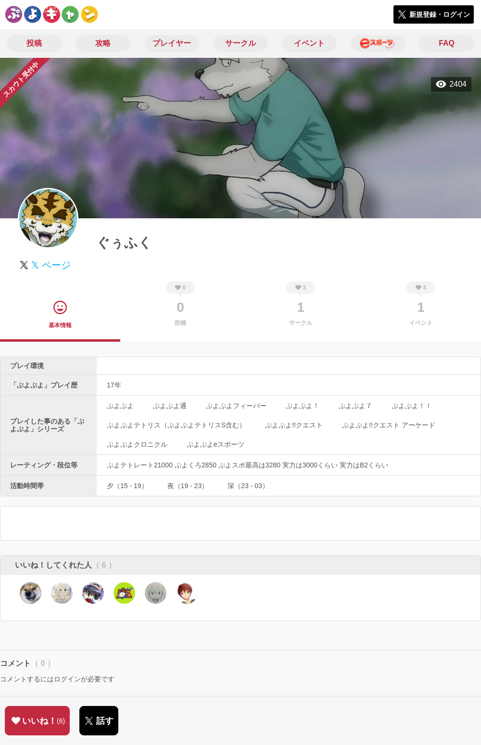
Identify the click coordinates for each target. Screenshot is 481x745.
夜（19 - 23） (188, 486)
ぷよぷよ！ (302, 406)
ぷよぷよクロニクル (137, 444)
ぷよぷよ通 (170, 406)
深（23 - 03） (248, 486)
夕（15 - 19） (127, 486)
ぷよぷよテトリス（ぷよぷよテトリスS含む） (176, 425)
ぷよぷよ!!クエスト (294, 425)
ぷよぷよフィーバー (236, 406)
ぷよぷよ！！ (412, 406)
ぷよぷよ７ (355, 406)
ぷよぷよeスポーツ (215, 444)
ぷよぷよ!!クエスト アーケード (388, 425)
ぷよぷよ (120, 406)
